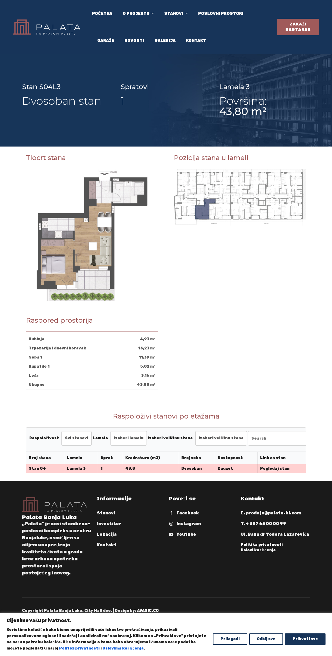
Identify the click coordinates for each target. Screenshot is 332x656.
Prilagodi (230, 639)
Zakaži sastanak (298, 27)
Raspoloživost (44, 438)
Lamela (100, 438)
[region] (166, 634)
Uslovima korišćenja (123, 648)
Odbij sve (266, 639)
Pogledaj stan (274, 468)
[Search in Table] (279, 438)
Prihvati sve (305, 639)
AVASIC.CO (148, 610)
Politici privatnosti (79, 648)
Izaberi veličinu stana (170, 438)
